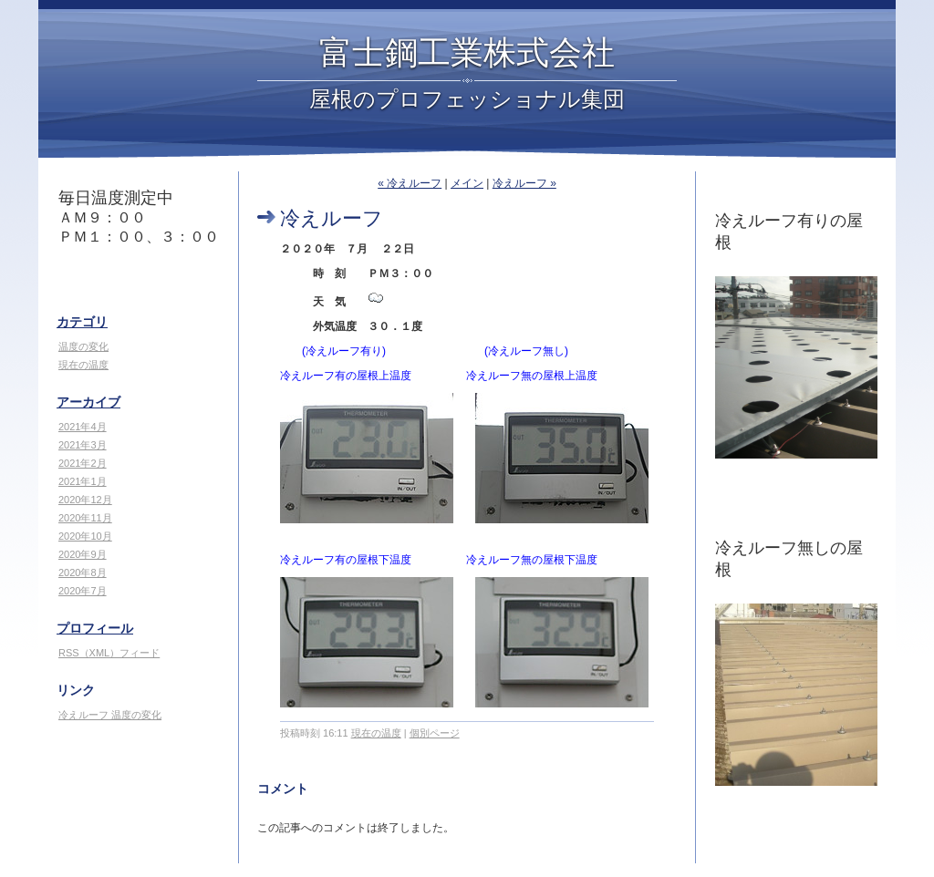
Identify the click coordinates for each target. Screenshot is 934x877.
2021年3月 (82, 444)
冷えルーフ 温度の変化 (109, 714)
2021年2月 (82, 463)
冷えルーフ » (524, 183)
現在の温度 (83, 364)
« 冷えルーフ (409, 183)
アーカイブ (88, 402)
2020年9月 (82, 554)
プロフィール (95, 628)
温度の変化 (83, 346)
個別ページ (435, 732)
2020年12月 (85, 499)
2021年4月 (82, 426)
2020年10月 (85, 536)
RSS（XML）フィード (109, 652)
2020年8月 (82, 572)
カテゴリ (82, 322)
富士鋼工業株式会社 (467, 53)
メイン (467, 183)
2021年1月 (82, 481)
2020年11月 (85, 517)
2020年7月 (82, 590)
